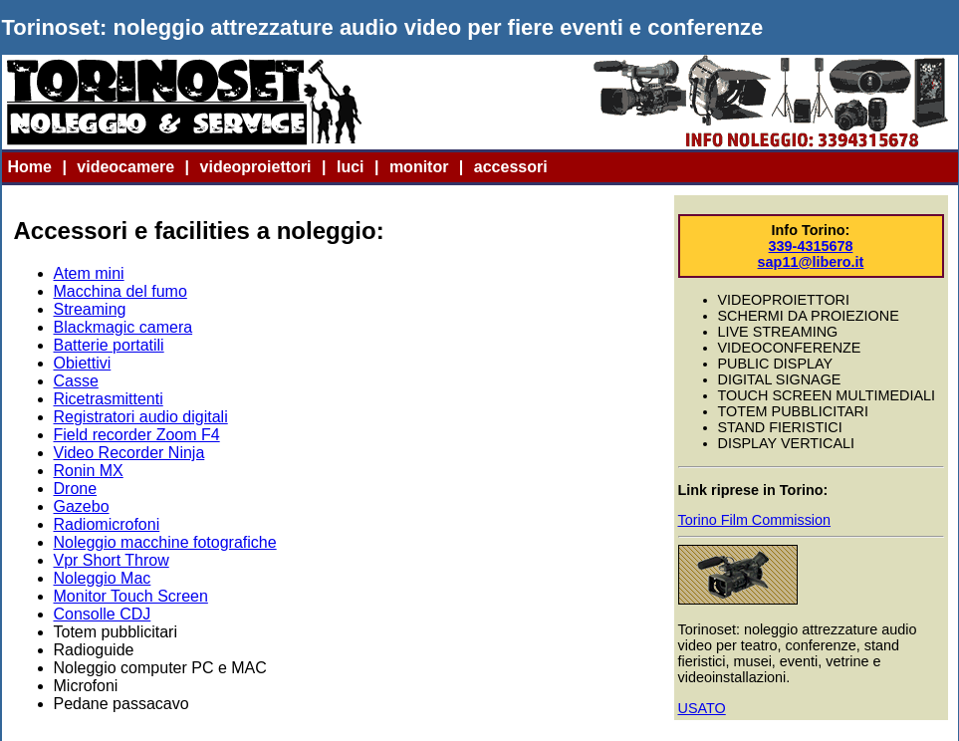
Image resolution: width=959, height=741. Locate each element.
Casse (76, 380)
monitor (419, 166)
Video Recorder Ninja (129, 452)
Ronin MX (88, 470)
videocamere (125, 166)
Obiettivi (83, 363)
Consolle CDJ (102, 614)
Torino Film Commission (755, 520)
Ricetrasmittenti (108, 398)
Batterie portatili (109, 345)
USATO (702, 708)
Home (30, 166)
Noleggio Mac (102, 578)
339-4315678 (811, 246)
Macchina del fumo (120, 291)
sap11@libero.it (811, 262)
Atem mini (89, 273)
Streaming (90, 309)
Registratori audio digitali (141, 416)
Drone (76, 488)
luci (350, 166)
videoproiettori (256, 166)
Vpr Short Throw (111, 560)
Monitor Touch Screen (131, 596)
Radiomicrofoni (107, 524)
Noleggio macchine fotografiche (165, 542)
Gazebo (82, 506)
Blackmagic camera (123, 327)
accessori (511, 166)
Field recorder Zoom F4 (137, 434)
